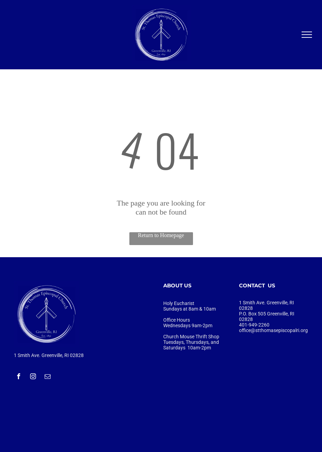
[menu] (307, 35)
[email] (47, 377)
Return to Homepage (161, 235)
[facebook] (18, 377)
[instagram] (32, 377)
